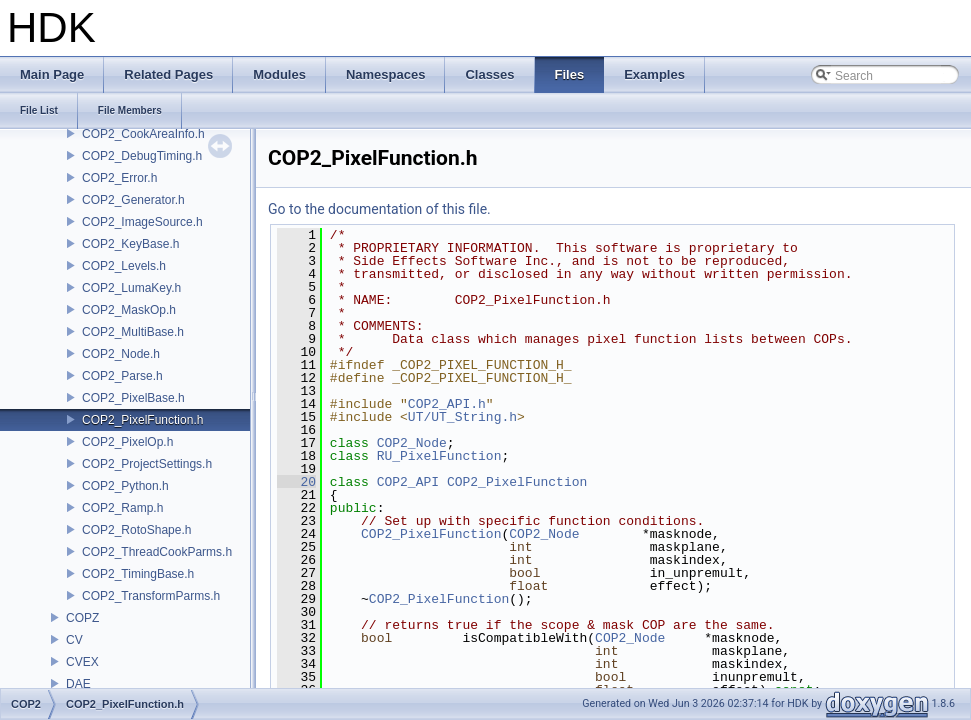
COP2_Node (412, 443)
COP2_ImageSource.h (142, 222)
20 (296, 482)
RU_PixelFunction (439, 456)
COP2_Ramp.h (122, 508)
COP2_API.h (447, 404)
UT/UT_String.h (462, 417)
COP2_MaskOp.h (129, 310)
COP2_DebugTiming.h (142, 156)
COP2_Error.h (119, 178)
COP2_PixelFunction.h (142, 420)
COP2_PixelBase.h (133, 398)
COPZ (82, 618)
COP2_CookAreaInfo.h (143, 134)
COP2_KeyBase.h (130, 244)
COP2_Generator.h (133, 200)
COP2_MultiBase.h (133, 332)
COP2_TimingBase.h (138, 574)
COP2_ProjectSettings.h (147, 464)
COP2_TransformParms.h (151, 596)
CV (74, 640)
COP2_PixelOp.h (127, 442)
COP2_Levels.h (124, 266)
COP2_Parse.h (122, 376)
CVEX (82, 662)
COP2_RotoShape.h (136, 530)
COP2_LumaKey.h (131, 288)
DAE (78, 684)
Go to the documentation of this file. (379, 209)
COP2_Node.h (121, 354)
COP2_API (408, 482)
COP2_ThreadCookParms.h (157, 552)
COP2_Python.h (125, 486)
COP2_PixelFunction (517, 482)
